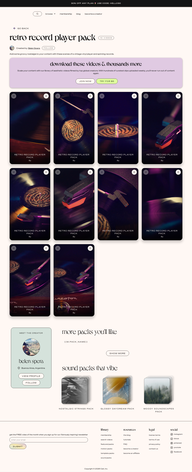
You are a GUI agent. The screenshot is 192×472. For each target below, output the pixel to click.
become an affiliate (131, 453)
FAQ (125, 444)
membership (66, 14)
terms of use (154, 440)
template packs (107, 453)
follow (31, 382)
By (30, 160)
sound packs (106, 458)
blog (78, 14)
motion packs (106, 449)
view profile (31, 376)
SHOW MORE (118, 353)
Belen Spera (34, 48)
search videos (106, 440)
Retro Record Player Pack (29, 155)
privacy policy (154, 444)
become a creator (93, 14)
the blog (126, 435)
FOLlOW (48, 48)
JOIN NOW (85, 81)
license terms (154, 435)
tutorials (127, 440)
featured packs (107, 444)
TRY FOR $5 (107, 81)
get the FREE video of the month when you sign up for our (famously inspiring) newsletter (48, 434)
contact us (153, 449)
